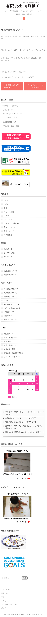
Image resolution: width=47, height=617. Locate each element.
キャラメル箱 (9, 212)
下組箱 (6, 216)
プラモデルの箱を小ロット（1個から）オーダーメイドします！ (24, 413)
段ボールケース (9, 227)
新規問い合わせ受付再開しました (12, 86)
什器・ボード (9, 231)
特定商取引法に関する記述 (14, 353)
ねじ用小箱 (8, 257)
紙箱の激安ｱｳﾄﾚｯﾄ (10, 275)
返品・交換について (11, 345)
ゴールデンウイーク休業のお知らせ (35, 86)
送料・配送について (11, 338)
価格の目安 (8, 316)
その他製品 (8, 235)
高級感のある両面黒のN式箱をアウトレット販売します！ (24, 433)
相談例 (3, 608)
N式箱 (6, 204)
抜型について (9, 300)
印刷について (9, 312)
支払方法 (7, 341)
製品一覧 (4, 593)
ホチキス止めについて (12, 308)
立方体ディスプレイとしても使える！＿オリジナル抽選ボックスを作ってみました (24, 427)
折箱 (5, 208)
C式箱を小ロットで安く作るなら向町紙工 (20, 418)
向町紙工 (30, 77)
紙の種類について (10, 293)
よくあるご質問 (9, 349)
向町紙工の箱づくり (11, 289)
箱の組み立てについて (12, 304)
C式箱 (6, 200)
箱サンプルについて (11, 320)
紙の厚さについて (10, 297)
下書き (3, 601)
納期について (9, 334)
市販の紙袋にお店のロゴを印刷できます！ (20, 422)
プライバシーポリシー (12, 357)
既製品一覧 (8, 249)
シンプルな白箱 (9, 253)
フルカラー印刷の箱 (11, 223)
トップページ (6, 590)
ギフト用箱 (8, 219)
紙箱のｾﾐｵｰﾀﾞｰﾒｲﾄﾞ (11, 271)
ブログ (3, 597)
